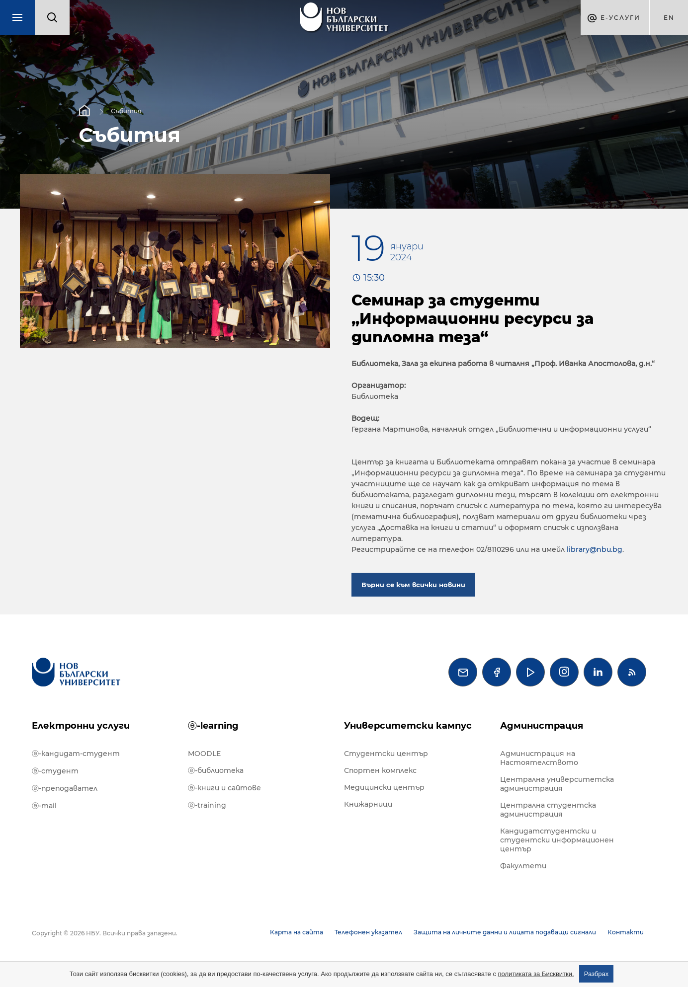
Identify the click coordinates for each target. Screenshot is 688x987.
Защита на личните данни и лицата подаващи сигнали (505, 932)
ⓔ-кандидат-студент (76, 753)
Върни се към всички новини (413, 585)
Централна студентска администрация (548, 810)
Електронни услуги (81, 725)
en (669, 17)
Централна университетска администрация (557, 784)
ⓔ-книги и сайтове (224, 787)
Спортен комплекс (380, 770)
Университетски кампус (408, 725)
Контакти (625, 932)
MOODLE (204, 753)
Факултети (523, 865)
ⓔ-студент (55, 770)
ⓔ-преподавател (64, 788)
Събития (126, 110)
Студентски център (386, 753)
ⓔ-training (207, 805)
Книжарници (368, 804)
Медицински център (384, 787)
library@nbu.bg (594, 549)
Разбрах (596, 974)
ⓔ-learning (213, 725)
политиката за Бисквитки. (536, 974)
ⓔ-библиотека (216, 770)
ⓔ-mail (44, 805)
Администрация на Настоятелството (539, 758)
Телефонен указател (368, 932)
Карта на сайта (296, 932)
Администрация (541, 725)
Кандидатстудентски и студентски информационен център (557, 840)
